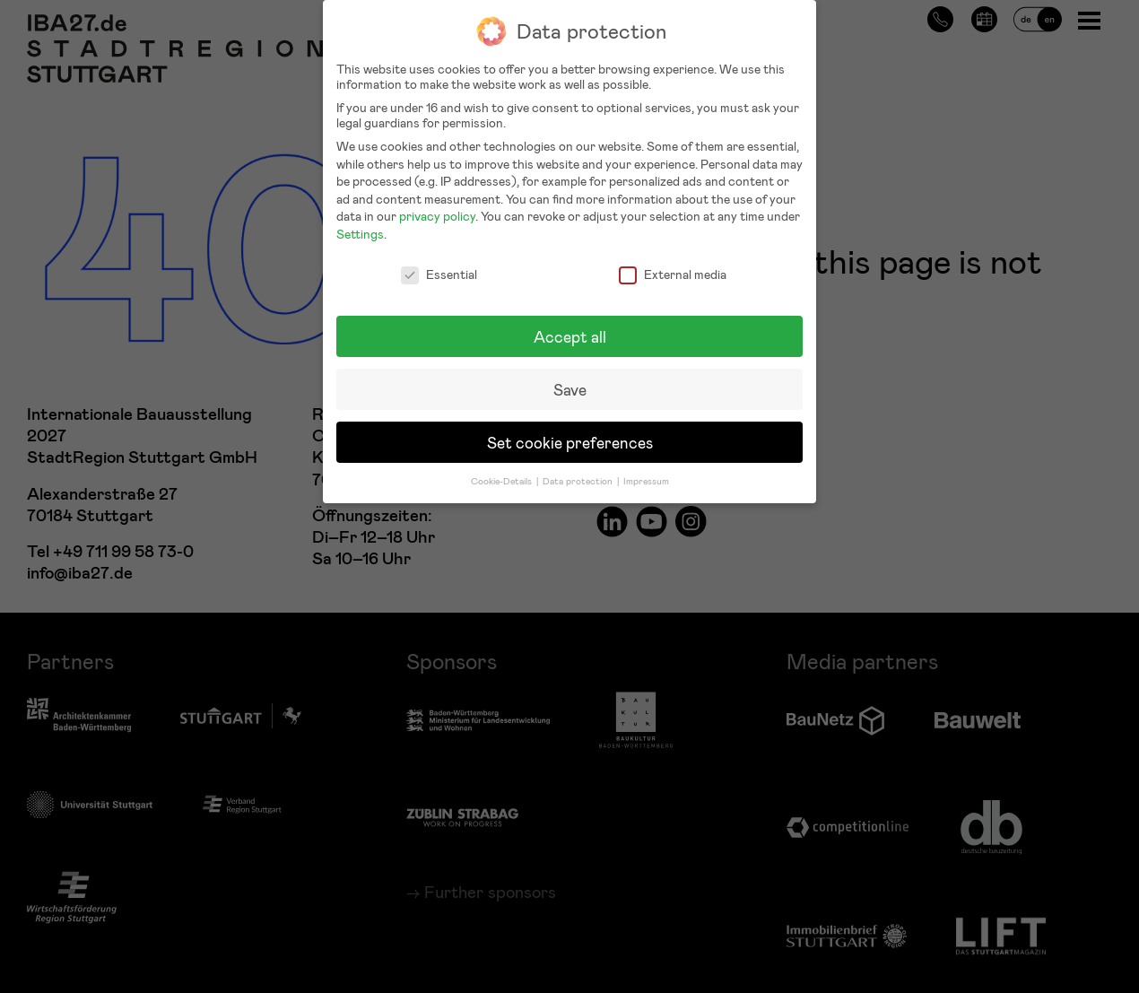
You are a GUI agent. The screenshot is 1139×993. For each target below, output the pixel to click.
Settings (360, 223)
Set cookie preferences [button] (570, 431)
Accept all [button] (570, 326)
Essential (439, 263)
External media (672, 263)
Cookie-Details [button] (503, 470)
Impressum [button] (646, 470)
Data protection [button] (579, 470)
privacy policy (437, 205)
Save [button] (570, 379)
